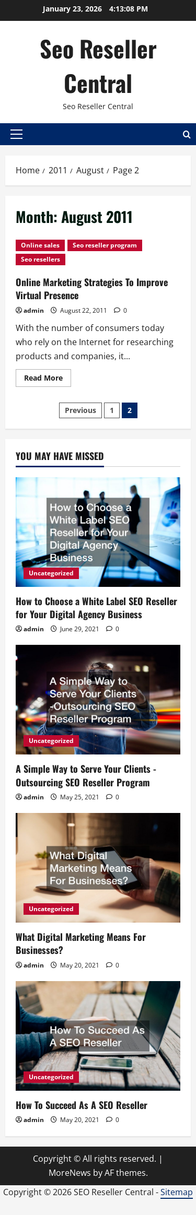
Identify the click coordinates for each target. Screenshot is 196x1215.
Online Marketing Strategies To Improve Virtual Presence (92, 288)
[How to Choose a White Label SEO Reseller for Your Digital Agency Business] (98, 532)
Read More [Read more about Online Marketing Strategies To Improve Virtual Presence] (47, 379)
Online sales (40, 245)
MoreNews (70, 1172)
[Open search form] (187, 134)
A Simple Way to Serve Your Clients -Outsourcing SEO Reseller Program (86, 775)
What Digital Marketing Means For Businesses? (81, 943)
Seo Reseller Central (98, 65)
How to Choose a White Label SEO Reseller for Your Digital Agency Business (96, 607)
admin (34, 310)
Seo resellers (40, 259)
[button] (16, 134)
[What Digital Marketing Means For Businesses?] (98, 868)
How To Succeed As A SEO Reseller (81, 1105)
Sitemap (176, 1192)
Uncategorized (51, 573)
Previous (80, 410)
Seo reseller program (105, 245)
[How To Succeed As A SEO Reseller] (98, 1036)
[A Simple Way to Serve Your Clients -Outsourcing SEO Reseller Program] (98, 699)
